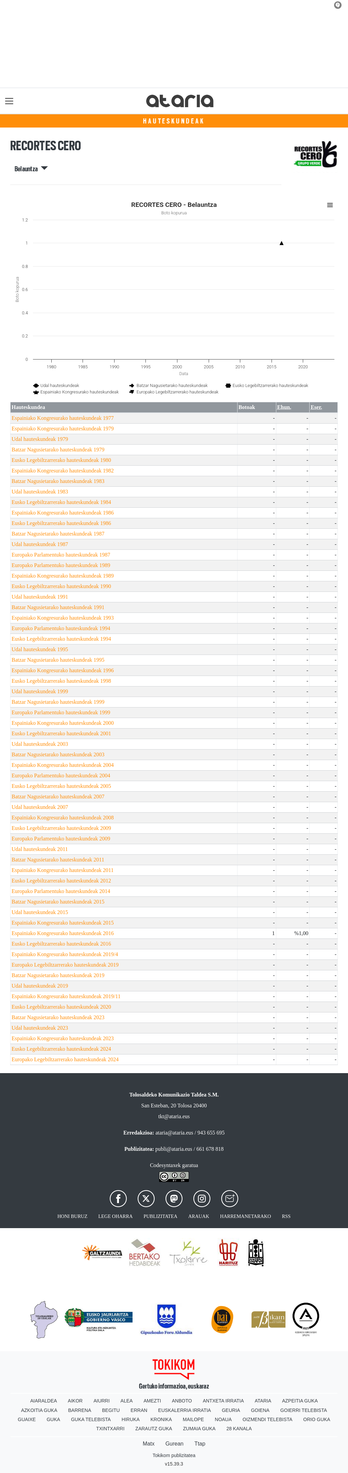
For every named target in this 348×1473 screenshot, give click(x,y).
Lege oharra (115, 1216)
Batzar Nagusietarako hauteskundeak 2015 (58, 902)
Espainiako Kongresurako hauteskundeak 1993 (63, 618)
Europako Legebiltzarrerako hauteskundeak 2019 (65, 965)
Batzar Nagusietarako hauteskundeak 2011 (58, 860)
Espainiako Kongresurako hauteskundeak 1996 (63, 670)
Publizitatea (160, 1216)
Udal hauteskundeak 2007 (40, 807)
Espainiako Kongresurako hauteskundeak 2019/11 (66, 996)
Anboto (182, 1400)
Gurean (175, 1444)
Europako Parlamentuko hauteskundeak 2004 (61, 775)
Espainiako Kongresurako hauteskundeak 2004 (63, 765)
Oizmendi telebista (268, 1419)
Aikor (75, 1400)
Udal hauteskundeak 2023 (40, 1028)
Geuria (231, 1410)
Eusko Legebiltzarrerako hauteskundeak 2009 (61, 828)
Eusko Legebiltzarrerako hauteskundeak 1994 (61, 639)
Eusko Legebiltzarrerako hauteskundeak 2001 (61, 733)
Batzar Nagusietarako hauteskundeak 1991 (58, 607)
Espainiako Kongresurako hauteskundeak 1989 (63, 576)
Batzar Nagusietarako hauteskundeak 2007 (58, 796)
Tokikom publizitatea (174, 1455)
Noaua (223, 1419)
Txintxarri (110, 1428)
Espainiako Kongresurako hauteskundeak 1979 (63, 428)
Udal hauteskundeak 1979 (40, 439)
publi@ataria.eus (173, 1149)
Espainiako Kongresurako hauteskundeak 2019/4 (65, 954)
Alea (127, 1400)
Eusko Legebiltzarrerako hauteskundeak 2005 (61, 786)
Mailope (193, 1419)
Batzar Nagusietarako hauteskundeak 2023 (58, 1017)
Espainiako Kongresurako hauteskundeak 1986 (63, 513)
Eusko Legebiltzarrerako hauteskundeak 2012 (61, 881)
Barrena (79, 1410)
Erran (138, 1410)
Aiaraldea (43, 1400)
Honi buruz (72, 1216)
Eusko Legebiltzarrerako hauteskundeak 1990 (61, 586)
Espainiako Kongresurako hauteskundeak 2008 (63, 817)
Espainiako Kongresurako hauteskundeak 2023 (63, 1038)
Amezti (152, 1400)
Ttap (199, 1444)
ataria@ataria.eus (174, 1133)
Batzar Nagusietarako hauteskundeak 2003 (58, 754)
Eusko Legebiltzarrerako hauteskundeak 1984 (61, 502)
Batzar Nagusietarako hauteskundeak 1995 (58, 660)
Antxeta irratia (223, 1400)
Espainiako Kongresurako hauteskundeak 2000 (63, 723)
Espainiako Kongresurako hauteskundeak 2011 (63, 870)
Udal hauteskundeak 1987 (40, 544)
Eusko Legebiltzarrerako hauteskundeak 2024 (61, 1049)
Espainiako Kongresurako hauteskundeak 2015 (63, 923)
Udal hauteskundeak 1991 (40, 597)
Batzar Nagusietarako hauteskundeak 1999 (58, 702)
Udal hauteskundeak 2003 (40, 744)
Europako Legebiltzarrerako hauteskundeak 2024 (65, 1059)
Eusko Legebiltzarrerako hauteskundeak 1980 (61, 460)
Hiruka (131, 1419)
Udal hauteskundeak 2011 (40, 849)
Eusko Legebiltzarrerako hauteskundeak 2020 (61, 1007)
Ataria (263, 1400)
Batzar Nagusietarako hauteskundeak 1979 (58, 449)
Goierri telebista (303, 1410)
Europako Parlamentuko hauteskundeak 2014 (61, 891)
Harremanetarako (245, 1216)
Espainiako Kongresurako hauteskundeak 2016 (63, 933)
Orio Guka (316, 1419)
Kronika (161, 1419)
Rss (286, 1216)
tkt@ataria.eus (174, 1116)
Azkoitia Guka (39, 1410)
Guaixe (27, 1419)
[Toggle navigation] (9, 101)
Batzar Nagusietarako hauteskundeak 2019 (58, 975)
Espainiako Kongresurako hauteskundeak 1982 (63, 470)
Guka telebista (91, 1419)
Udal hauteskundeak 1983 (40, 492)
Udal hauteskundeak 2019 (40, 986)
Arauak (198, 1216)
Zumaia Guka (199, 1428)
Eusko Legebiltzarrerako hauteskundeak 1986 (61, 523)
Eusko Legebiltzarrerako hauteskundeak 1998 (61, 681)
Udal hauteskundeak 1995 (40, 649)
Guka (53, 1419)
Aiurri (101, 1400)
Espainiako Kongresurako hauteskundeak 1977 (63, 418)
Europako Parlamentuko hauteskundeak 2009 (61, 838)
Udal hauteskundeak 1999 (40, 691)
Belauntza (31, 169)
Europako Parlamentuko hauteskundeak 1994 (61, 628)
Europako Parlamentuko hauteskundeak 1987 (61, 555)
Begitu (111, 1410)
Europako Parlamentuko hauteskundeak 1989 (61, 565)
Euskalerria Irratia (184, 1410)
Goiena (260, 1410)
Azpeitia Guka (300, 1400)
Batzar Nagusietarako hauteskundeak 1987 (58, 534)
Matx (149, 1444)
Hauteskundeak (174, 121)
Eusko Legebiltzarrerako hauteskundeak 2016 (61, 944)
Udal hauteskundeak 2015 (40, 912)
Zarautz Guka (153, 1428)
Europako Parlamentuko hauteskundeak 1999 (61, 712)
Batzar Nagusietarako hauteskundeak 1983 (58, 481)
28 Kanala (239, 1428)
